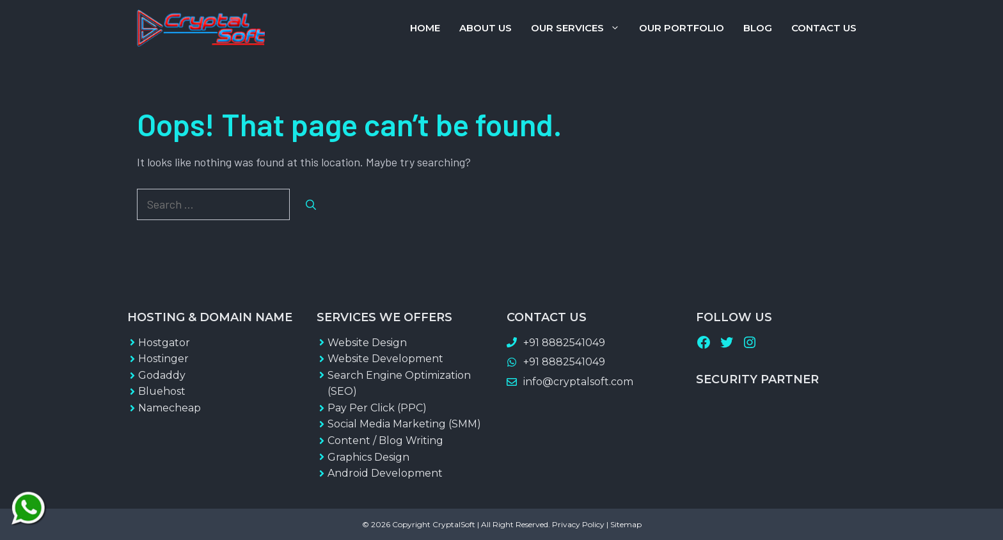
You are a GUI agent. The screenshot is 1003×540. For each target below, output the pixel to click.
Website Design (367, 343)
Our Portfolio (681, 28)
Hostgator (164, 343)
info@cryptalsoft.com (578, 382)
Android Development (385, 473)
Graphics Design (368, 457)
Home (425, 28)
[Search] (310, 204)
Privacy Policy (578, 524)
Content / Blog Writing (385, 440)
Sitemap (626, 524)
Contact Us (824, 28)
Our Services (580, 28)
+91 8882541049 (564, 343)
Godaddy (162, 375)
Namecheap (169, 408)
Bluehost (162, 391)
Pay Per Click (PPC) (377, 408)
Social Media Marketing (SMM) (404, 424)
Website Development (385, 359)
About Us (485, 28)
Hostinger (163, 359)
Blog (757, 28)
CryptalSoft (453, 524)
